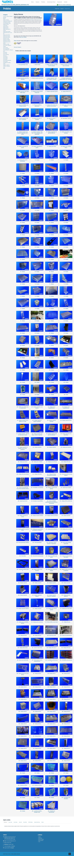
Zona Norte (25, 822)
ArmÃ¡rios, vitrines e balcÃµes (7, 16)
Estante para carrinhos (6, 37)
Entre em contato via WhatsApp (64, 4)
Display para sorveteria (6, 31)
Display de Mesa (5, 26)
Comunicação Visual (51, 2)
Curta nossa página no (9, 846)
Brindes (4, 18)
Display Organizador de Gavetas (6, 30)
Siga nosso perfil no (9, 847)
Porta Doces (5, 52)
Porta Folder (5, 53)
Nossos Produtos (41, 839)
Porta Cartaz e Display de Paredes (7, 46)
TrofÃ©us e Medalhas (6, 66)
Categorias (62, 8)
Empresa (37, 2)
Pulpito (4, 63)
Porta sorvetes (5, 61)
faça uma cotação (23, 37)
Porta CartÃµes (5, 47)
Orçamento (59, 2)
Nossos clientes (40, 840)
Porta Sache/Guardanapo (7, 60)
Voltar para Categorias (17, 47)
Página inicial (57, 8)
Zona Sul (20, 822)
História (39, 836)
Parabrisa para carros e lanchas (6, 42)
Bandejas (4, 17)
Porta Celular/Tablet (6, 48)
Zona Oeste (15, 822)
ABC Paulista (30, 822)
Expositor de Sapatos (6, 39)
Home (32, 2)
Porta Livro (5, 55)
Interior (42, 822)
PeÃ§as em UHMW (6, 44)
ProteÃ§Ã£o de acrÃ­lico (7, 62)
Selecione (5, 822)
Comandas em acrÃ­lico (6, 22)
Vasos (4, 68)
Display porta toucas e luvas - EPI (7, 33)
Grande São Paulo (37, 822)
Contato (65, 2)
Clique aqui (16, 40)
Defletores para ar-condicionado (6, 25)
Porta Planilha (5, 56)
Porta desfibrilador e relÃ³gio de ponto (8, 51)
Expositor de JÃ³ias (6, 38)
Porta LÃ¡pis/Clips (6, 54)
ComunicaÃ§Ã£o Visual (6, 23)
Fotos (39, 841)
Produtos (43, 2)
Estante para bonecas (6, 36)
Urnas (4, 67)
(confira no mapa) (12, 839)
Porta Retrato (5, 59)
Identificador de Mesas (6, 40)
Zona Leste (10, 822)
